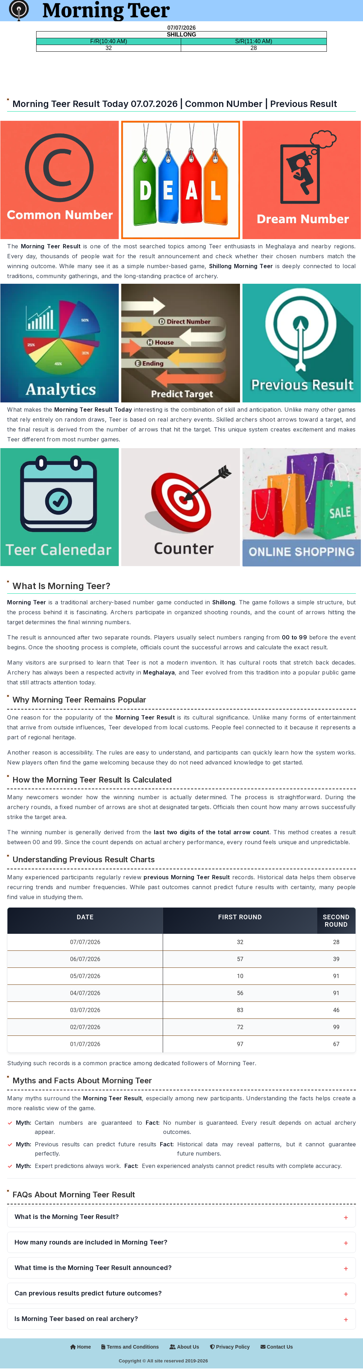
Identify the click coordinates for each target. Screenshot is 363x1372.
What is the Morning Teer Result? (67, 1216)
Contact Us (277, 1347)
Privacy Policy (230, 1347)
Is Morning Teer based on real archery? (76, 1318)
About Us (184, 1347)
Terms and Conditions (130, 1347)
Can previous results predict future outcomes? (88, 1293)
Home (80, 1347)
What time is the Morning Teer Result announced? (93, 1267)
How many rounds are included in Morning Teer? (91, 1242)
